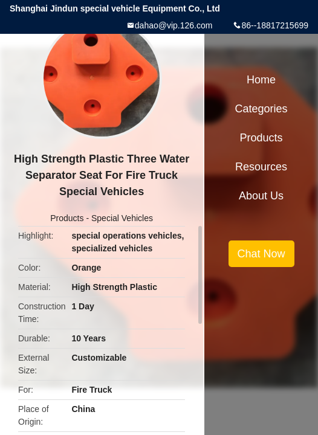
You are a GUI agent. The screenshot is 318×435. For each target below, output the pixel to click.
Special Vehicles (122, 218)
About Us (261, 196)
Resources (261, 167)
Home (261, 80)
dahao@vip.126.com (174, 25)
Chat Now (261, 254)
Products (66, 218)
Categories (261, 109)
